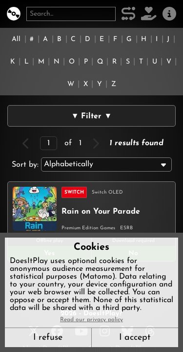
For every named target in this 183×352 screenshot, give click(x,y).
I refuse (47, 337)
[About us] (169, 14)
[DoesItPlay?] (13, 14)
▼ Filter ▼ (91, 116)
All (16, 39)
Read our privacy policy (91, 320)
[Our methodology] (128, 14)
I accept (134, 337)
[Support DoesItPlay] (149, 14)
